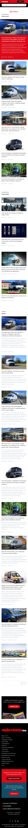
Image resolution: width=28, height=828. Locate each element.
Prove (10, 81)
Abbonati (20, 1)
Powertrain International (7, 747)
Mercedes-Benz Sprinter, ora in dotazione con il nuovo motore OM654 (13, 552)
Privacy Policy (10, 812)
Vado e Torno (5, 736)
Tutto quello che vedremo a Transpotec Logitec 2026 (12, 213)
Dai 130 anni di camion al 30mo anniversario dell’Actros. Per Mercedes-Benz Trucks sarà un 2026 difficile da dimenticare (14, 269)
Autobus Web (5, 741)
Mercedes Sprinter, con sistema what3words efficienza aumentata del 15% (14, 625)
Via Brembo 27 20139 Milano (9, 803)
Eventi (10, 107)
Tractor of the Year (6, 759)
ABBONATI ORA (14, 706)
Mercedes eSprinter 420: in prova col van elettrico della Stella (13, 78)
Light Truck (11, 57)
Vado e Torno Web (6, 738)
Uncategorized (14, 274)
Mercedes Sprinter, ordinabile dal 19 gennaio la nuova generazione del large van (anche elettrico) (14, 154)
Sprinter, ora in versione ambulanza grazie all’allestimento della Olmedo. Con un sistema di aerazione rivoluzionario (13, 587)
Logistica (11, 245)
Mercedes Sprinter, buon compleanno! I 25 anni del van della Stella (13, 660)
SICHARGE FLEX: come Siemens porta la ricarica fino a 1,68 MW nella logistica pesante (13, 241)
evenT (3, 765)
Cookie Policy (17, 812)
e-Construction (5, 751)
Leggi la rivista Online (14, 778)
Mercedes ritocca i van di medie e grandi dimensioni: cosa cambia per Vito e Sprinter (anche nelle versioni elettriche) (14, 128)
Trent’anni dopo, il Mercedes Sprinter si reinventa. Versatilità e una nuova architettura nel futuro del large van (14, 39)
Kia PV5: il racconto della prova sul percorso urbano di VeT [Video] (14, 296)
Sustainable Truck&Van (7, 739)
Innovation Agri (5, 763)
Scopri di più (14, 793)
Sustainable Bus (5, 743)
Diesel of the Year (6, 757)
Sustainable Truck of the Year (9, 753)
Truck (14, 245)
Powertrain (4, 745)
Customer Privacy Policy (13, 814)
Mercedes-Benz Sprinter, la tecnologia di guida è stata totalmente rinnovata (13, 180)
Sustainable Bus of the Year (8, 755)
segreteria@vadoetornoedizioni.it (11, 808)
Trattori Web (5, 749)
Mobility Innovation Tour (8, 761)
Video (13, 300)
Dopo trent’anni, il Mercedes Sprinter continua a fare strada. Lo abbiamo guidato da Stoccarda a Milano (13, 103)
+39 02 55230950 (6, 806)
